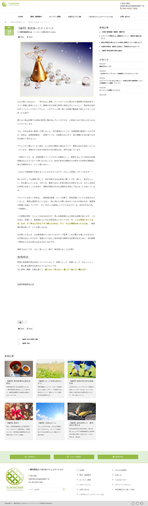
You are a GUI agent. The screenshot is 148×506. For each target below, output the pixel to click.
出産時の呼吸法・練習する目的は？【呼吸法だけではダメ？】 (120, 46)
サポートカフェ (85, 485)
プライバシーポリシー (123, 485)
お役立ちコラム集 (74, 17)
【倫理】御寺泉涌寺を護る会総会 (111, 50)
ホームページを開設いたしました (109, 90)
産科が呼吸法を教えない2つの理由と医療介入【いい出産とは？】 (121, 42)
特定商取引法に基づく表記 (124, 489)
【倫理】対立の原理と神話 (29, 339)
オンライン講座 (55, 17)
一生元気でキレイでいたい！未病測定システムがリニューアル (118, 73)
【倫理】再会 (25, 343)
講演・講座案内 (36, 17)
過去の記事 (102, 95)
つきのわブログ (120, 480)
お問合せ (30, 457)
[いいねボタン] (20, 322)
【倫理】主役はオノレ (47, 423)
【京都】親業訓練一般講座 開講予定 (113, 32)
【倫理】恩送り (12, 423)
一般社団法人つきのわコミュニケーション (26, 503)
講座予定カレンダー (105, 66)
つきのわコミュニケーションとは (100, 17)
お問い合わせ (125, 17)
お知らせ (118, 475)
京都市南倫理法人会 (25, 32)
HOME (20, 17)
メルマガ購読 (74, 457)
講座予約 (118, 457)
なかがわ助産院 (120, 470)
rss (133, 503)
